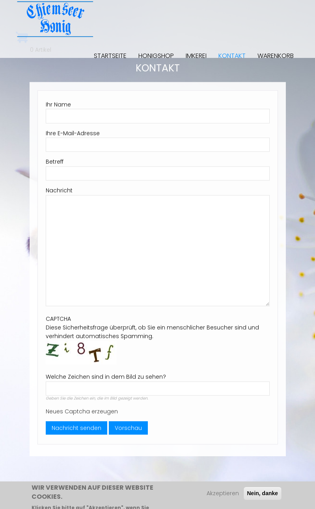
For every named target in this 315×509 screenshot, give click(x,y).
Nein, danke (262, 495)
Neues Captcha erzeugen (82, 408)
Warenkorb (275, 55)
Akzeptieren (223, 495)
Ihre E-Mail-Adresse (73, 130)
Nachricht (59, 187)
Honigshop (156, 55)
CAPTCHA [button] (58, 316)
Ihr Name (58, 101)
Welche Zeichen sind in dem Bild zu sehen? (106, 374)
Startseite (110, 55)
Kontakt (232, 55)
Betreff (54, 159)
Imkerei (196, 55)
